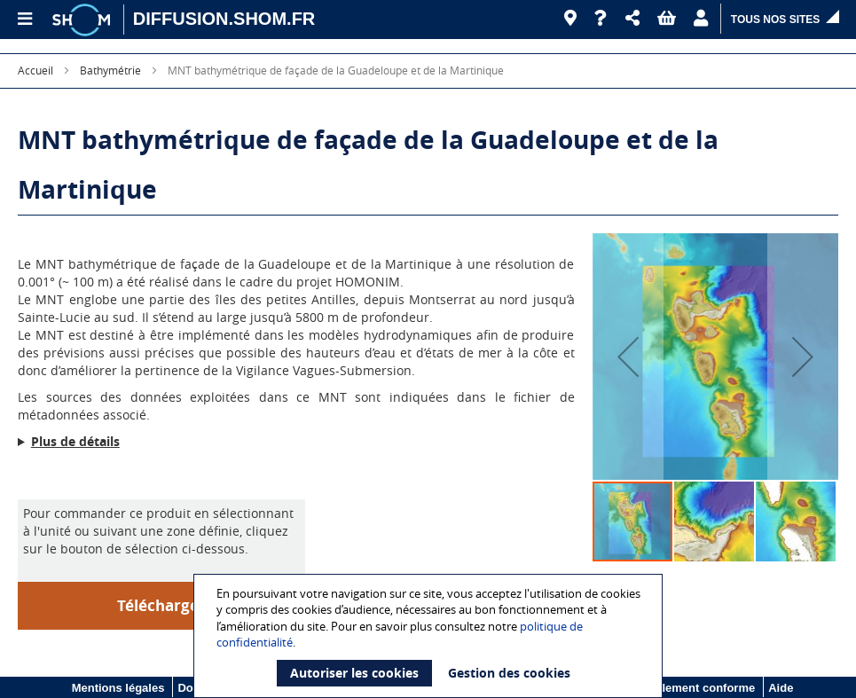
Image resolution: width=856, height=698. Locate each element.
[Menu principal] (23, 19)
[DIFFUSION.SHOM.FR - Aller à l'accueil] (224, 19)
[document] (430, 635)
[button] (632, 19)
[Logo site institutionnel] (83, 19)
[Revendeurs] (570, 19)
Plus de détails (75, 441)
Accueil (35, 70)
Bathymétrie (110, 70)
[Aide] (601, 19)
